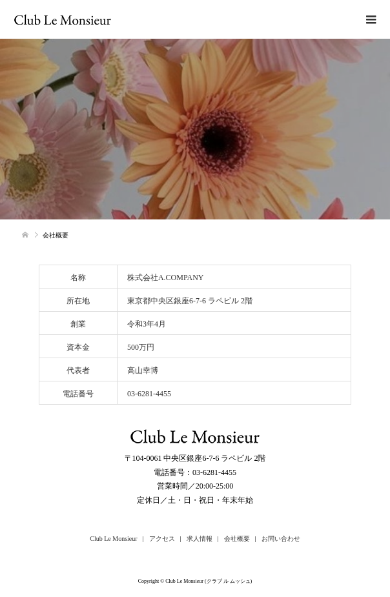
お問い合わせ (281, 538)
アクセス (162, 538)
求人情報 (199, 538)
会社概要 (237, 538)
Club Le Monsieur (113, 538)
